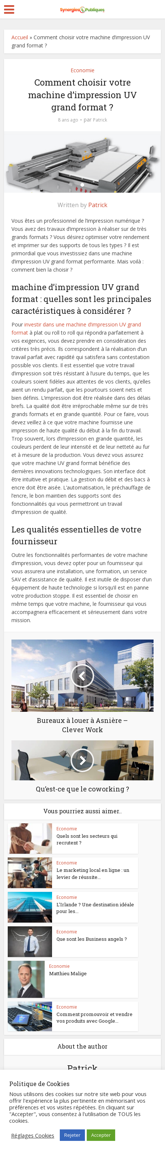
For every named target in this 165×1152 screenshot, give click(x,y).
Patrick (100, 120)
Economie (82, 70)
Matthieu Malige (68, 973)
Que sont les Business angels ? (91, 939)
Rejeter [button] (72, 1135)
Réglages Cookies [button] (32, 1135)
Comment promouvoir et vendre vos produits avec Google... (94, 1017)
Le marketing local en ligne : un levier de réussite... (92, 873)
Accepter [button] (101, 1135)
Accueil (19, 37)
